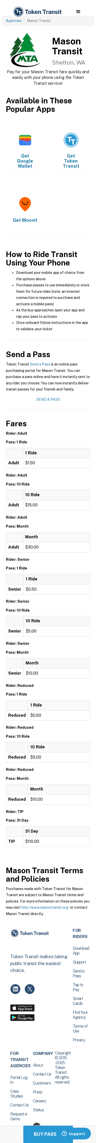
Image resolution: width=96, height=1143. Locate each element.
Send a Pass (40, 364)
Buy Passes (48, 1134)
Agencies (14, 21)
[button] (78, 11)
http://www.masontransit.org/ (45, 907)
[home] (37, 12)
